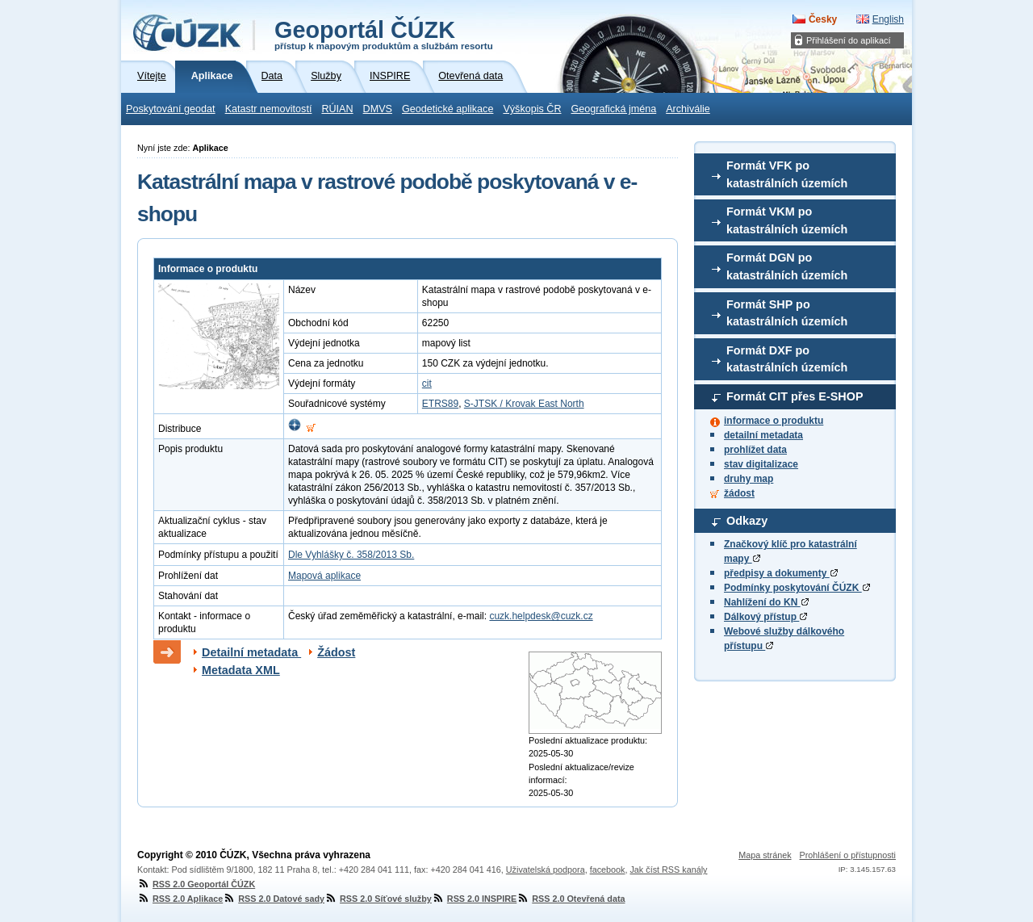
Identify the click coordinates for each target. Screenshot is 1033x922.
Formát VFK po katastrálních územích (786, 174)
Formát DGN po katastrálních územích (786, 266)
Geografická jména (614, 109)
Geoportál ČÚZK (383, 34)
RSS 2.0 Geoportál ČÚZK (196, 884)
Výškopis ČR (532, 109)
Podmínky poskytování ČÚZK (797, 587)
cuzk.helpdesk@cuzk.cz (540, 616)
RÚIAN (337, 109)
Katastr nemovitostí (268, 109)
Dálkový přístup (765, 616)
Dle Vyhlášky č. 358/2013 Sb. (351, 554)
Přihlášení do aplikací (848, 40)
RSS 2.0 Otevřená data (570, 898)
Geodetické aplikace (447, 109)
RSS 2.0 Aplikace (180, 898)
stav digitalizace (761, 464)
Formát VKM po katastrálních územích (786, 220)
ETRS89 (440, 403)
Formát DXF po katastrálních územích (786, 359)
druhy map (748, 478)
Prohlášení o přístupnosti (848, 855)
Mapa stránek (764, 855)
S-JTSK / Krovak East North (524, 403)
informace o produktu (773, 420)
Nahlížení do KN (766, 602)
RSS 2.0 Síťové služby (378, 898)
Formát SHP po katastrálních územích (786, 313)
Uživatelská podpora (545, 869)
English (888, 19)
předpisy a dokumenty (781, 573)
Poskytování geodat (170, 109)
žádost (739, 493)
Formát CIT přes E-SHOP (795, 396)
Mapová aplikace (324, 575)
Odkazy (746, 520)
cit (427, 383)
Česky (823, 19)
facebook (607, 869)
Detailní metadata (251, 652)
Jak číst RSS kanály (668, 869)
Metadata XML (241, 670)
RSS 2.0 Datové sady (273, 898)
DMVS (377, 109)
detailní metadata (763, 435)
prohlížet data (755, 449)
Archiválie (688, 109)
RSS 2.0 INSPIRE (474, 898)
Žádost (336, 652)
